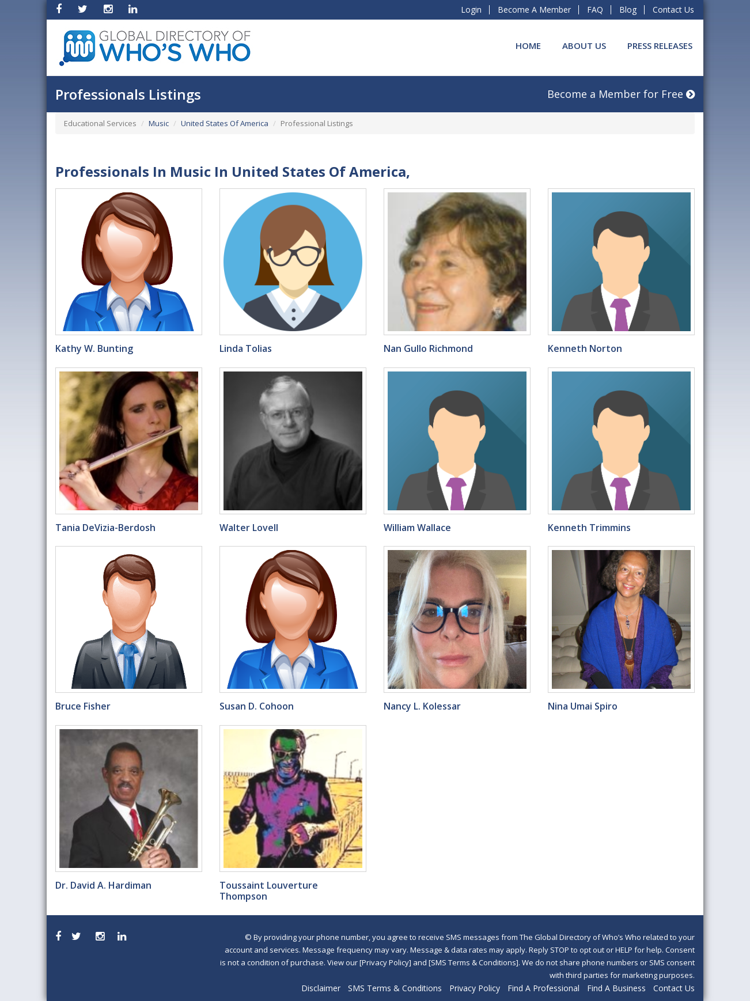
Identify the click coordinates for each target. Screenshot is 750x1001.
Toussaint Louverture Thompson (268, 891)
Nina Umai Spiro (583, 706)
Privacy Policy (474, 988)
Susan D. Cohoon (256, 706)
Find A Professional (543, 988)
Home (528, 45)
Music (159, 123)
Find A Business (616, 988)
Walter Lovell (248, 527)
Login (471, 9)
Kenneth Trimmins (589, 527)
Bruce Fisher (83, 706)
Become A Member (534, 9)
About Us (584, 45)
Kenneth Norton (585, 348)
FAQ (595, 9)
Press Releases (659, 45)
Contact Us (673, 9)
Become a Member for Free (621, 94)
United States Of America (224, 123)
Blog (628, 9)
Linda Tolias (245, 348)
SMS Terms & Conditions (395, 988)
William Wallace (417, 527)
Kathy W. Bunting (94, 348)
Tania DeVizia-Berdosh (105, 527)
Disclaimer (320, 988)
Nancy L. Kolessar (422, 706)
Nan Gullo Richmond (428, 348)
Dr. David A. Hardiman (103, 885)
